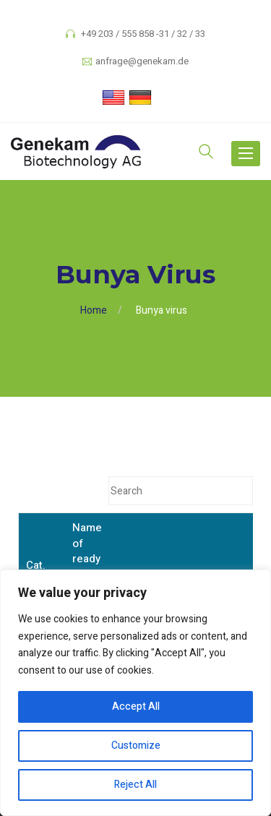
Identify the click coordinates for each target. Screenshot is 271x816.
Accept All (136, 706)
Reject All (135, 784)
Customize (135, 745)
